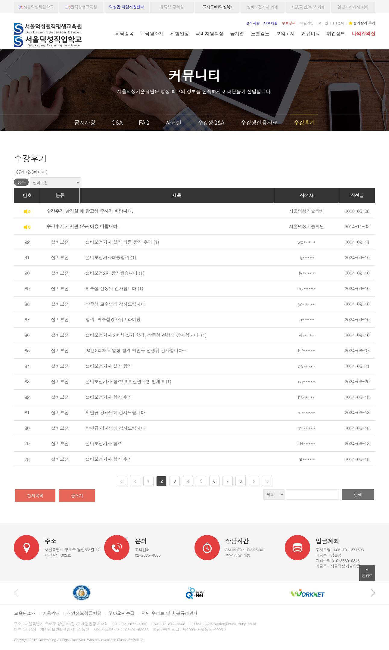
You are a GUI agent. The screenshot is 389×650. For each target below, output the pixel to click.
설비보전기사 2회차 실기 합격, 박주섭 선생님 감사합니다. (143, 335)
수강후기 (304, 122)
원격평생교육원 (81, 7)
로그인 (323, 22)
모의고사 (285, 33)
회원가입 (307, 22)
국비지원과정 (209, 33)
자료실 (174, 122)
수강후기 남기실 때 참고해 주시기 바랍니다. (89, 211)
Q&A (117, 122)
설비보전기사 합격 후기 (109, 397)
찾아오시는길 (121, 613)
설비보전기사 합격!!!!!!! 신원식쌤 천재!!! (125, 381)
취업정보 (336, 33)
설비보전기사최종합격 (107, 257)
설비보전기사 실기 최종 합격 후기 (119, 242)
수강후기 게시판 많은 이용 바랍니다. (82, 226)
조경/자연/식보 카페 (308, 7)
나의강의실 (363, 33)
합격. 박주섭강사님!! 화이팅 (113, 319)
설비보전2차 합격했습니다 (111, 273)
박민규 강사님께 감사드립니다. (116, 412)
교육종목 (124, 33)
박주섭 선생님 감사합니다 (111, 288)
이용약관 (51, 613)
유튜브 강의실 (172, 7)
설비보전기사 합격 (104, 443)
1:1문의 (338, 22)
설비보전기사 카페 (262, 7)
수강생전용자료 (259, 122)
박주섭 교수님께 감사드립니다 (115, 304)
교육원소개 (151, 33)
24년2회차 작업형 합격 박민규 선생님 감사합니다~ (136, 350)
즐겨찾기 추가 (364, 22)
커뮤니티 (310, 33)
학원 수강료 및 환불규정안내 (169, 613)
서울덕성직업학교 (36, 7)
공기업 (237, 33)
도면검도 (260, 33)
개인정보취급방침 (84, 613)
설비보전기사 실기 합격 (109, 366)
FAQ (144, 122)
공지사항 (84, 122)
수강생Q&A (211, 122)
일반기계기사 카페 (353, 7)
